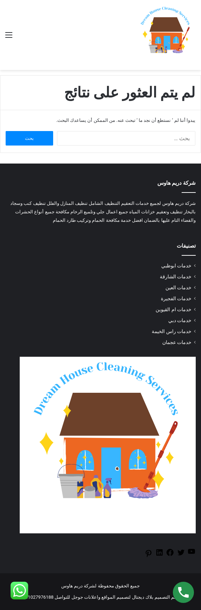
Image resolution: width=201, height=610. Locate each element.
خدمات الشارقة (175, 276)
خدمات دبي (179, 320)
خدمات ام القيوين (173, 309)
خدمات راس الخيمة (171, 331)
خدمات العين (178, 287)
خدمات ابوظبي (176, 265)
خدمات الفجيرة (176, 298)
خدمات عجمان (176, 342)
